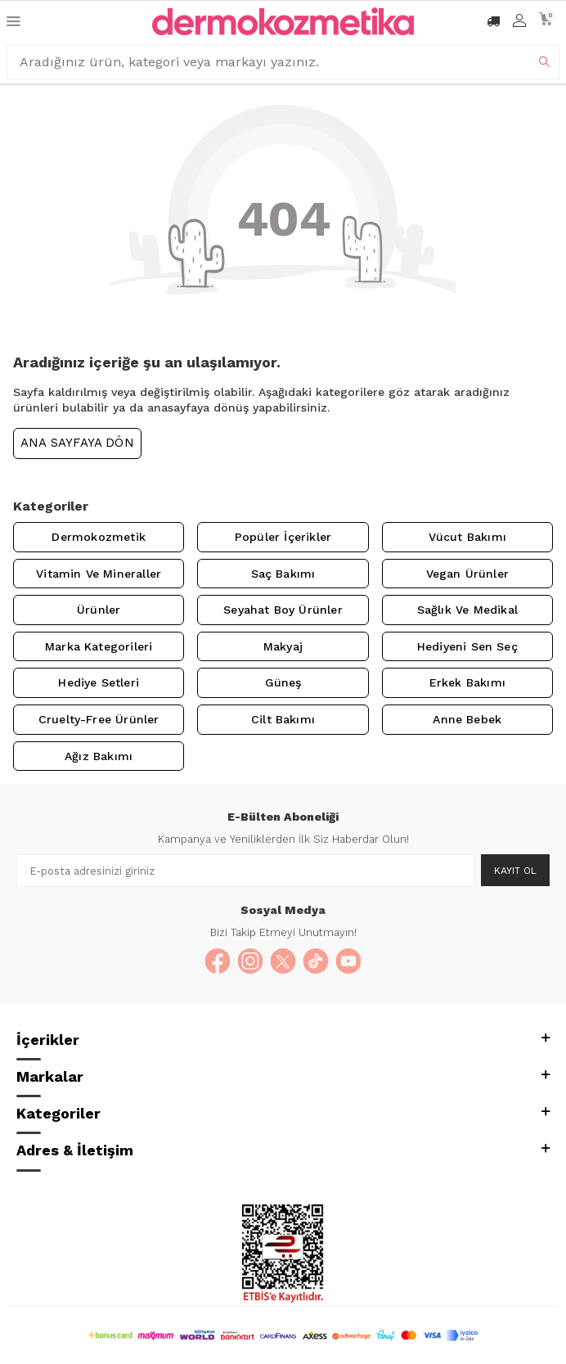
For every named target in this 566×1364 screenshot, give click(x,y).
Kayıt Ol (515, 870)
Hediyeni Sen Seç (467, 646)
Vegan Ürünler (467, 573)
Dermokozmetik (98, 536)
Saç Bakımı (283, 573)
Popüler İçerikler (283, 536)
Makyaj (283, 646)
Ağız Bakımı (99, 756)
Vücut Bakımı (467, 536)
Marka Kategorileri (98, 646)
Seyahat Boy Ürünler (283, 609)
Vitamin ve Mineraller (98, 573)
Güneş (283, 682)
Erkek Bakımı (467, 682)
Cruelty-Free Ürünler (98, 719)
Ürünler (98, 609)
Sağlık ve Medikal (467, 609)
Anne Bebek (467, 719)
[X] (283, 961)
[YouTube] (348, 961)
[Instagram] (250, 961)
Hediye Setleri (98, 682)
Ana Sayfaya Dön (77, 442)
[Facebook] (217, 961)
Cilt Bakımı (283, 719)
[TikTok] (316, 961)
